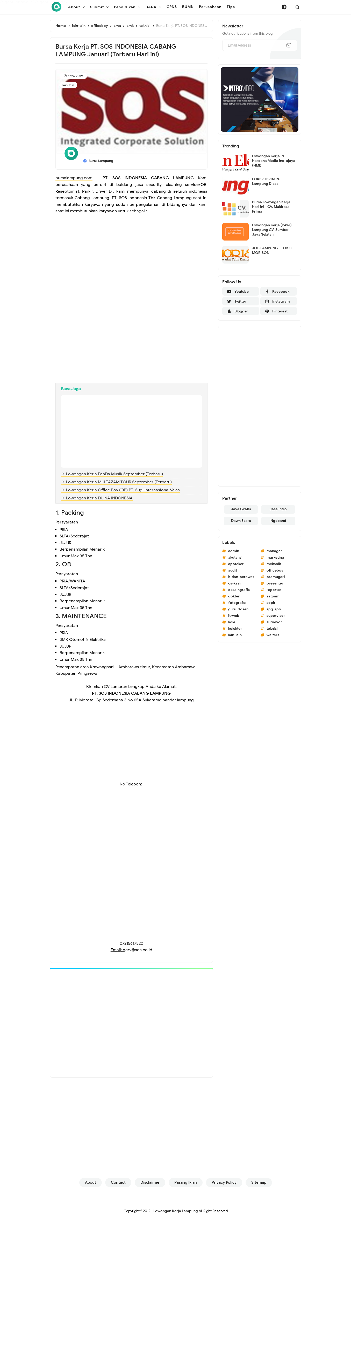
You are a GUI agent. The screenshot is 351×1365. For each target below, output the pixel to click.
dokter (234, 596)
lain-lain (68, 85)
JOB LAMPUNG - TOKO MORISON (272, 250)
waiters (273, 635)
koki (231, 622)
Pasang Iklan (185, 1182)
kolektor (235, 628)
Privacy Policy (224, 1182)
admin (233, 551)
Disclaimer (150, 1182)
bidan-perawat (241, 577)
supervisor (276, 615)
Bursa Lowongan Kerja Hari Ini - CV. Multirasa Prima (271, 207)
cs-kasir (235, 583)
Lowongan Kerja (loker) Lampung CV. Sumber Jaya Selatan (272, 230)
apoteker (236, 564)
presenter (275, 583)
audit (232, 570)
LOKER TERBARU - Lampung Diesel (267, 181)
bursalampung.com (73, 178)
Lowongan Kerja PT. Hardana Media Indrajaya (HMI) (273, 161)
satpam (273, 596)
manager (274, 551)
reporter (274, 590)
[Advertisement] (131, 253)
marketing (275, 557)
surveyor (274, 622)
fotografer (237, 603)
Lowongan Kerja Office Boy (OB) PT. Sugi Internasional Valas (123, 490)
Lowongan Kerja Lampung (175, 1211)
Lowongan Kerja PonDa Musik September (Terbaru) (114, 474)
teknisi (272, 628)
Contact (118, 1182)
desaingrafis (239, 590)
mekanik (274, 564)
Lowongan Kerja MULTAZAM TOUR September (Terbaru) (119, 482)
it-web (233, 615)
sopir (271, 603)
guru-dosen (238, 609)
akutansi (235, 557)
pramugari (276, 577)
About (90, 1182)
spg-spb (274, 609)
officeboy (275, 570)
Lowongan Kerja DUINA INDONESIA (99, 498)
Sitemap (258, 1182)
